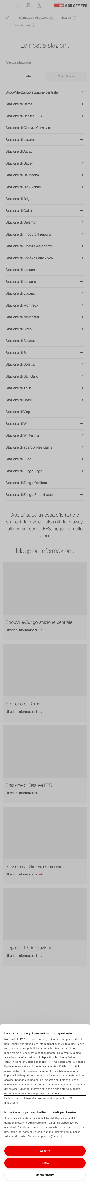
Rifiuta (45, 1168)
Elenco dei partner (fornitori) (45, 1142)
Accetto (45, 1156)
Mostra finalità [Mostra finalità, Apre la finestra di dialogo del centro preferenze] (45, 1180)
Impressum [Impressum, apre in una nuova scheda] (11, 1108)
